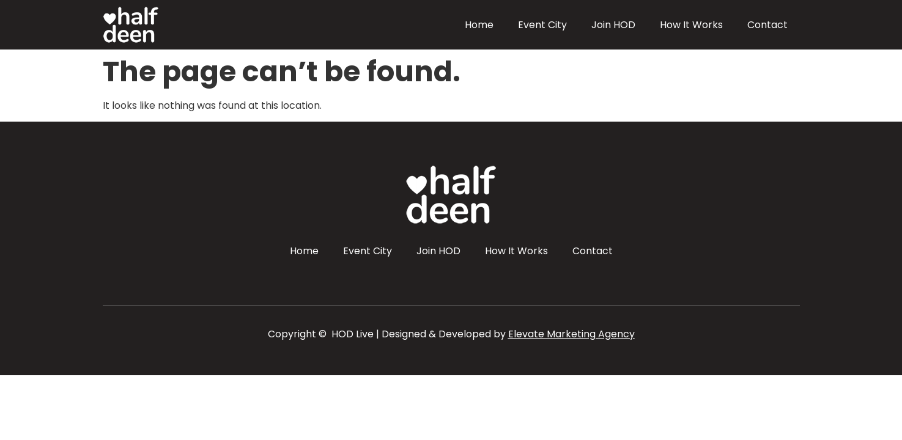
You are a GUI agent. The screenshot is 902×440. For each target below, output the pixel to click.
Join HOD (613, 25)
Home (479, 25)
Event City (542, 25)
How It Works (691, 25)
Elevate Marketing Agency (571, 334)
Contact (767, 25)
